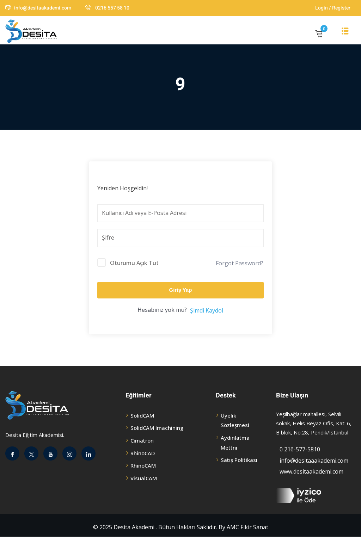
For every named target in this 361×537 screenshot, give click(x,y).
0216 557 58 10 (107, 8)
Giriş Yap (180, 290)
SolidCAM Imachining (156, 427)
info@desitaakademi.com (38, 8)
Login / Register (332, 8)
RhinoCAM (143, 465)
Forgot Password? (239, 263)
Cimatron (142, 440)
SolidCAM (142, 415)
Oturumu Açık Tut (134, 263)
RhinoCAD (142, 453)
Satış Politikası (239, 459)
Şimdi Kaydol (206, 310)
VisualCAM (143, 478)
